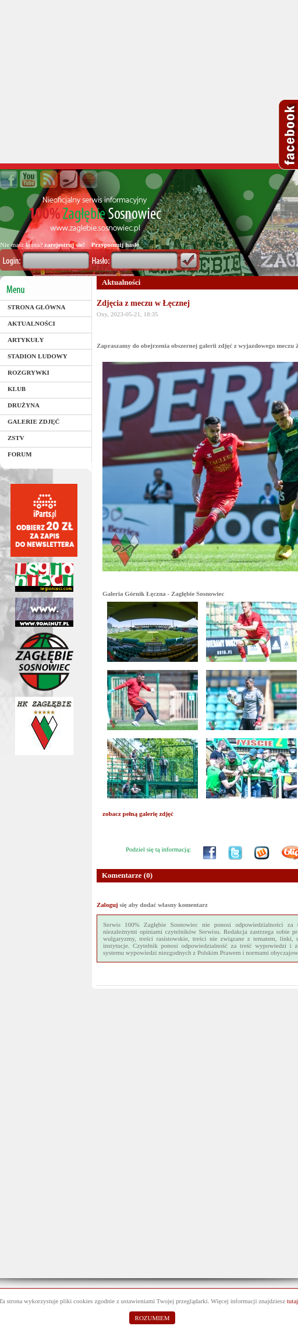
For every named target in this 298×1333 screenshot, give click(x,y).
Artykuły (26, 339)
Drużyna (24, 405)
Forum (20, 454)
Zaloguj (107, 904)
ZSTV (16, 437)
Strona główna (36, 306)
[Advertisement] (149, 81)
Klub (17, 388)
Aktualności (31, 323)
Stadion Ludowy (38, 356)
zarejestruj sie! (64, 244)
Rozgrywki (28, 372)
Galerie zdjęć (34, 421)
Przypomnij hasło (115, 244)
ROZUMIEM (152, 1317)
